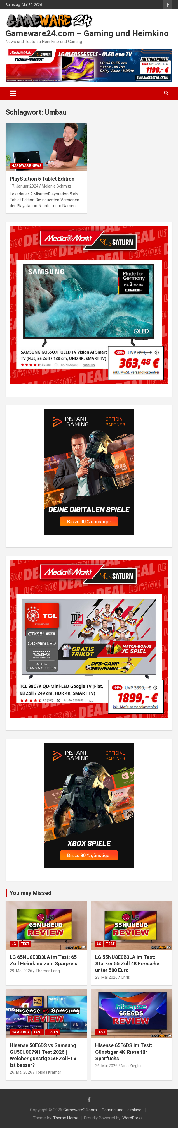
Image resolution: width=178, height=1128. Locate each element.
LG (13, 944)
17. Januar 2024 (24, 186)
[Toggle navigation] (13, 93)
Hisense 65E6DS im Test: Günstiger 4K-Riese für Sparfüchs (123, 1051)
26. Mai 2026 (21, 1072)
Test (25, 944)
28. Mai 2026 (106, 977)
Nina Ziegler (131, 1066)
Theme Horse (65, 1117)
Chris (125, 977)
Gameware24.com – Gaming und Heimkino (87, 33)
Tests (52, 1032)
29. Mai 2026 (21, 971)
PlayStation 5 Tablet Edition (42, 179)
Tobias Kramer (48, 1072)
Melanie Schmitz (56, 186)
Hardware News (26, 166)
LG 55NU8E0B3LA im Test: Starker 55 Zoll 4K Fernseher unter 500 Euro (128, 963)
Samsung (20, 1032)
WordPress (132, 1117)
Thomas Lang (48, 971)
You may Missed (30, 893)
